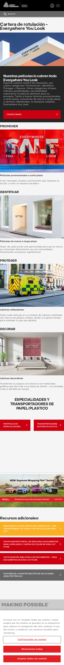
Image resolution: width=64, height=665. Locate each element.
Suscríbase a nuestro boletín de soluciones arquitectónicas (32, 575)
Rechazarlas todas (32, 649)
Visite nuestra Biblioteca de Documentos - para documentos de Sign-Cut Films (32, 558)
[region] (32, 637)
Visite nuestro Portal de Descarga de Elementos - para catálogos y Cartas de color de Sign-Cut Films (32, 544)
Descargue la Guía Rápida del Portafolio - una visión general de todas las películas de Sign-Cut (32, 529)
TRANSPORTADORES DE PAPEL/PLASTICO (49, 425)
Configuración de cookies (32, 639)
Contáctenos (32, 114)
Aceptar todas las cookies (32, 658)
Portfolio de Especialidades (15, 425)
